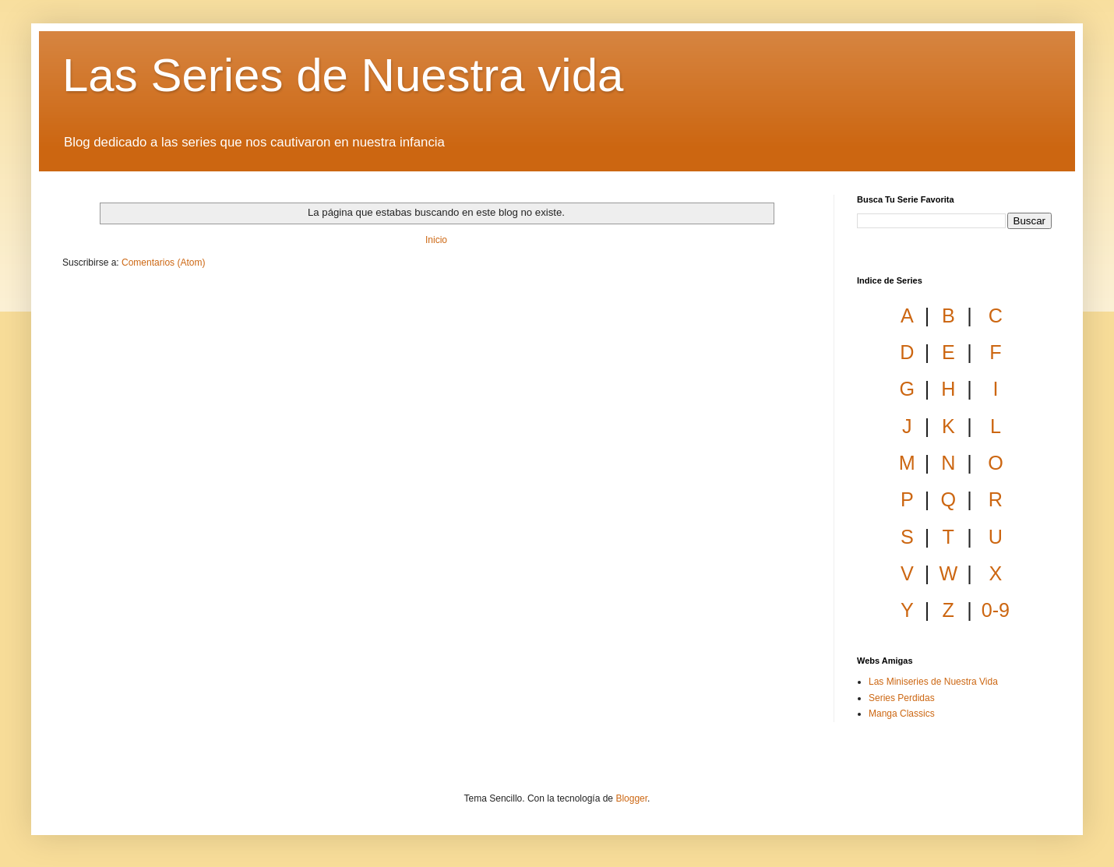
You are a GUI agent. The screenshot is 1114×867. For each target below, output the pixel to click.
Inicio (436, 239)
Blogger (631, 798)
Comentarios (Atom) (163, 262)
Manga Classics (902, 713)
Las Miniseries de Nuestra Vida (933, 681)
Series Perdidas (902, 698)
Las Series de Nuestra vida (342, 75)
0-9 (996, 610)
